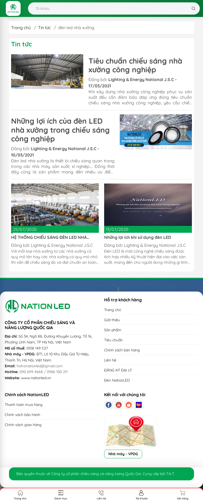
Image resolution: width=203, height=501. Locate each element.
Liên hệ (110, 360)
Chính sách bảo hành (22, 414)
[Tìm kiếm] (193, 8)
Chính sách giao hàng (23, 424)
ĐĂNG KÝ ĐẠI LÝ (118, 370)
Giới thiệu (112, 319)
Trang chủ (21, 27)
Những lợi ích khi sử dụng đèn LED (137, 237)
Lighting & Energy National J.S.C (62, 245)
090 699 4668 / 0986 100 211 (44, 371)
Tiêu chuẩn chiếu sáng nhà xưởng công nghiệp (135, 65)
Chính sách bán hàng (122, 350)
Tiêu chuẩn (113, 340)
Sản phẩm (112, 330)
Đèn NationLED (117, 380)
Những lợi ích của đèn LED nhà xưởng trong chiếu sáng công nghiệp (60, 129)
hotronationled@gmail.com (40, 366)
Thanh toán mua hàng (24, 404)
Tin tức (44, 27)
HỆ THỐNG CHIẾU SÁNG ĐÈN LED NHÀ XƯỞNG (49, 237)
